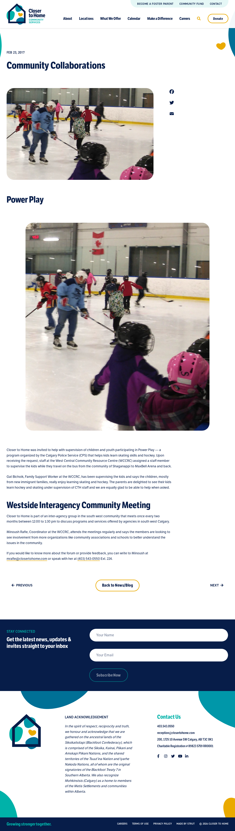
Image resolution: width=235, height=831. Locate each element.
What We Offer (110, 18)
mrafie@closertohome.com (27, 559)
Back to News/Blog (117, 585)
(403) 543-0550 (88, 559)
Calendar (134, 18)
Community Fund (191, 4)
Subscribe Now (108, 675)
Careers (184, 18)
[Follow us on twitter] (173, 756)
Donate (218, 19)
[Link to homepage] (26, 14)
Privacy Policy (162, 823)
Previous (21, 585)
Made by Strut (185, 824)
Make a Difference (160, 18)
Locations (86, 18)
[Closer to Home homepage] (25, 754)
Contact (216, 4)
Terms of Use (140, 823)
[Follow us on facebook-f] (159, 756)
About (67, 18)
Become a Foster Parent (155, 4)
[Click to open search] (199, 18)
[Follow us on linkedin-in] (187, 756)
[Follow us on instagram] (166, 756)
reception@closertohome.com (176, 733)
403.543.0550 (165, 726)
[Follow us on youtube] (180, 756)
